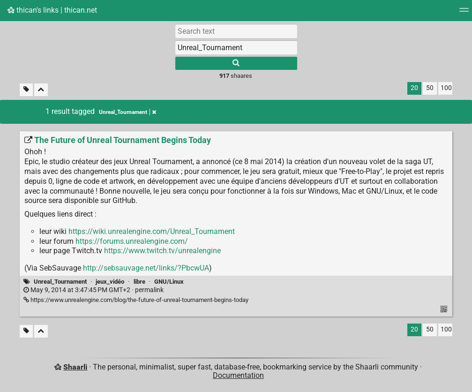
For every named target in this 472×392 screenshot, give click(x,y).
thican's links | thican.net (52, 10)
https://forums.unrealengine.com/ (131, 241)
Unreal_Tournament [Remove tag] (127, 112)
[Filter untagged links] (26, 89)
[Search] (236, 63)
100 (446, 88)
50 (430, 88)
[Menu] (464, 12)
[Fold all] (41, 89)
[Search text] (236, 31)
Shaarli (75, 366)
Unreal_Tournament (60, 281)
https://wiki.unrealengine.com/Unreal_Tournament (151, 231)
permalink (93, 290)
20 (414, 88)
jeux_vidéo (110, 281)
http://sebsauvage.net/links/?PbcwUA (146, 268)
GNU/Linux (169, 281)
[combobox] (236, 47)
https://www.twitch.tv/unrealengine (162, 250)
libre (139, 281)
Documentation (238, 375)
